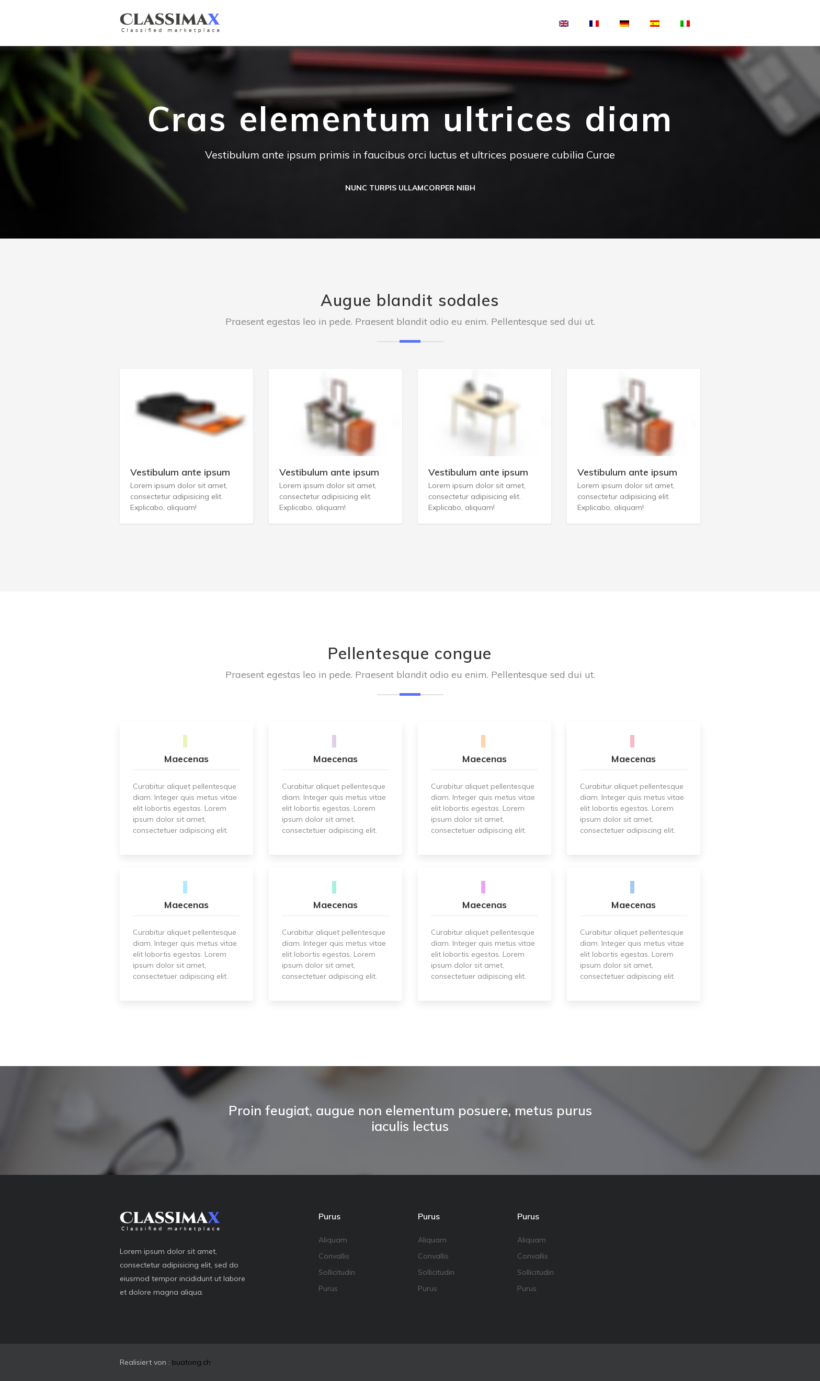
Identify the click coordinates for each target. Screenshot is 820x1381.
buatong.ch (191, 1362)
